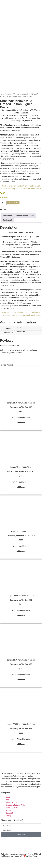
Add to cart (13, 202)
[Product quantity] (3, 203)
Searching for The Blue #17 (21, 728)
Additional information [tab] (24, 215)
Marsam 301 (10, 94)
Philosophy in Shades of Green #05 (21, 471)
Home (2, 94)
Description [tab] (7, 215)
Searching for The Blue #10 (21, 600)
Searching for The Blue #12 (21, 407)
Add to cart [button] (21, 423)
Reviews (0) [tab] (8, 220)
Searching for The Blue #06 (21, 664)
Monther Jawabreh (23, 94)
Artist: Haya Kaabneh (21, 482)
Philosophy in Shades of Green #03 (21, 536)
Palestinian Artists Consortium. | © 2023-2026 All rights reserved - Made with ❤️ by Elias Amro (21, 855)
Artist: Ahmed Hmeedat (21, 418)
